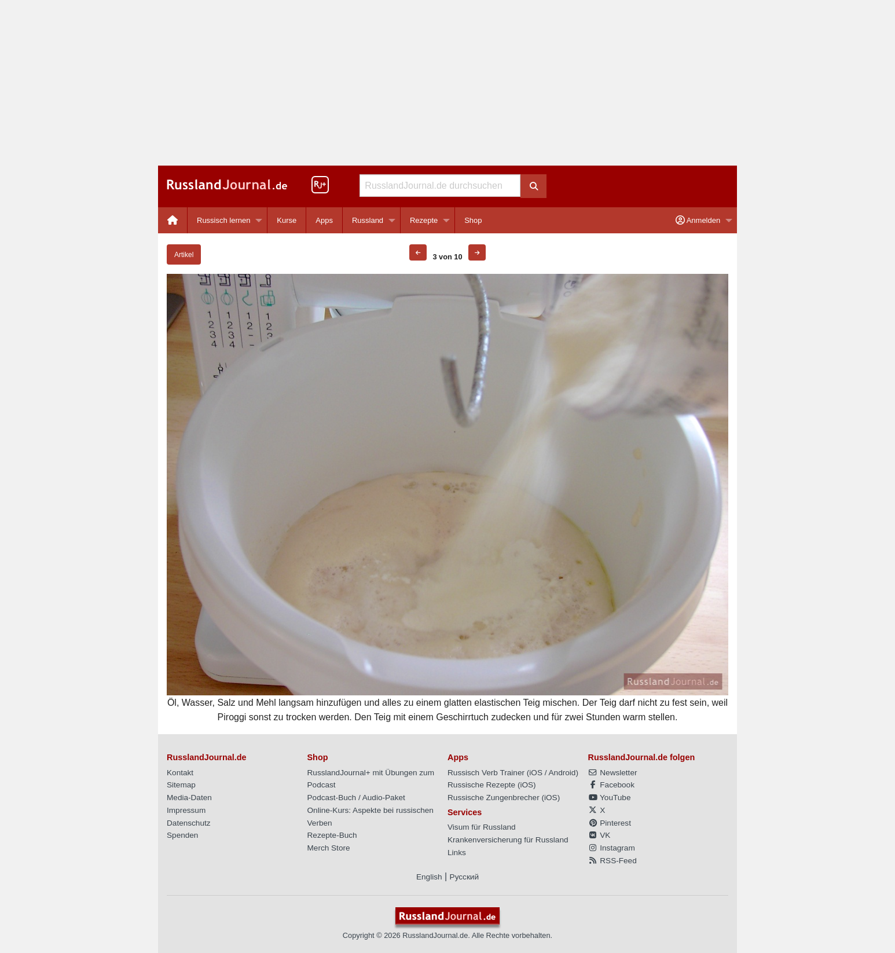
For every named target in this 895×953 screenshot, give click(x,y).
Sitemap (181, 784)
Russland (367, 220)
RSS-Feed (612, 860)
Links (457, 852)
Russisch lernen (224, 220)
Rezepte (424, 220)
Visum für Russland (482, 827)
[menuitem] (173, 220)
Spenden (182, 835)
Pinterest (609, 823)
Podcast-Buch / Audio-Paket (356, 797)
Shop (473, 220)
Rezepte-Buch (332, 835)
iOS (535, 772)
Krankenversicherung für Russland (508, 839)
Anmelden (698, 220)
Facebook (611, 784)
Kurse (286, 220)
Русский (464, 877)
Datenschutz (189, 823)
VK (599, 835)
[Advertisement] (447, 83)
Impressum (186, 810)
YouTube (609, 797)
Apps (324, 220)
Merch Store (328, 848)
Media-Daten (189, 797)
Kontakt (180, 772)
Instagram (611, 848)
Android (562, 772)
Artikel (183, 255)
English (429, 877)
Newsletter (612, 772)
